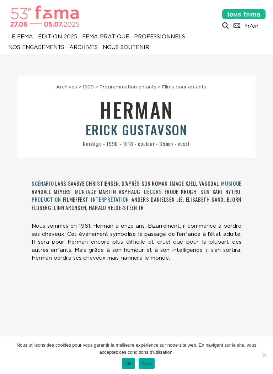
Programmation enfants (128, 87)
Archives (83, 47)
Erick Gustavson (136, 129)
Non (146, 363)
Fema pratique (105, 36)
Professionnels (159, 36)
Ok (128, 363)
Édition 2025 (57, 36)
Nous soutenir (126, 47)
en (255, 26)
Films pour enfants (184, 87)
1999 (88, 87)
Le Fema (20, 36)
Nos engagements (36, 47)
